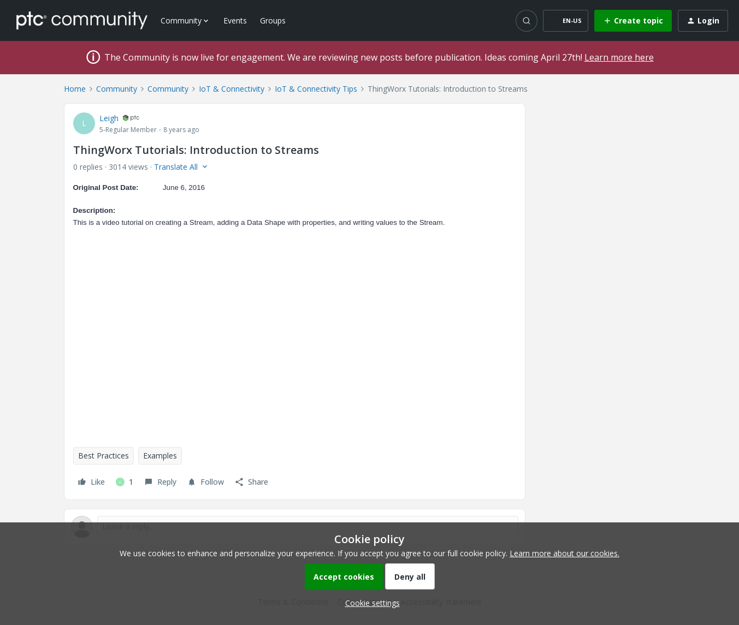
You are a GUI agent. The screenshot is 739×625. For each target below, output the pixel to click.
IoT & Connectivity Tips (316, 89)
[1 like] (124, 482)
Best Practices (103, 455)
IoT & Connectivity (231, 89)
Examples (160, 455)
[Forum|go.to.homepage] (81, 20)
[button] (565, 21)
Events (235, 20)
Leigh (109, 118)
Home (75, 89)
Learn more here (619, 57)
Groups (273, 20)
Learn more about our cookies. (564, 553)
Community (116, 89)
